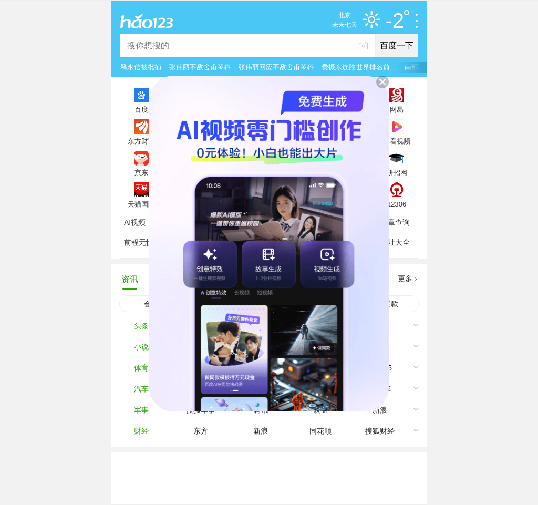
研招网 (397, 172)
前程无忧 (138, 242)
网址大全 (395, 242)
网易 (397, 109)
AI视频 (135, 222)
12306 (396, 204)
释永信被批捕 (140, 67)
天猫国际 (141, 204)
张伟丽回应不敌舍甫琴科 (276, 67)
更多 (405, 278)
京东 (141, 172)
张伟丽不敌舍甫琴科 (200, 67)
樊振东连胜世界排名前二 (359, 67)
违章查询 (395, 222)
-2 (397, 21)
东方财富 (141, 141)
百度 (141, 109)
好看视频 (396, 141)
